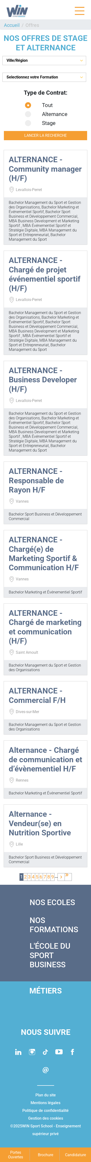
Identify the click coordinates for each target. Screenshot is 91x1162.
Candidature (75, 1155)
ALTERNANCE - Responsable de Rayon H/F (36, 480)
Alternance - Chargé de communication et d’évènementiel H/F (45, 759)
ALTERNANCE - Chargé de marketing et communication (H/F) (45, 627)
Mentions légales (45, 1102)
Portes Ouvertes (15, 1154)
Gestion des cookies (45, 1118)
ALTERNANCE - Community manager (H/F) (45, 169)
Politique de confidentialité (45, 1110)
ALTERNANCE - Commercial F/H (37, 695)
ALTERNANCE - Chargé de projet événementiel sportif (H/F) (44, 274)
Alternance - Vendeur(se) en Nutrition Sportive (40, 823)
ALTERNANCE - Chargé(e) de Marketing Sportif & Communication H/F (44, 553)
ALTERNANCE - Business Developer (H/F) (43, 380)
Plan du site (45, 1095)
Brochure (45, 1155)
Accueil (12, 25)
